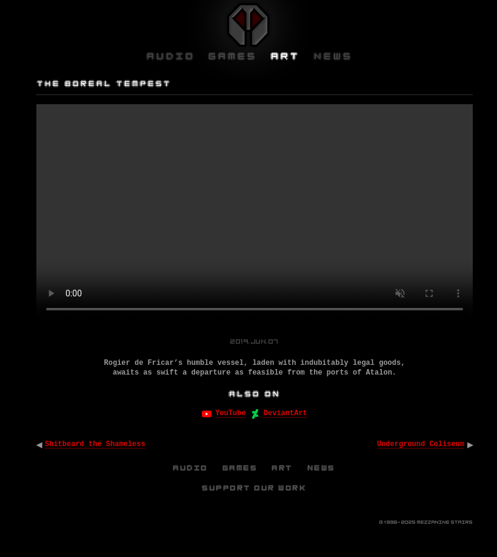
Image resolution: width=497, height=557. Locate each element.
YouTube (230, 413)
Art (282, 467)
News (322, 467)
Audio (190, 467)
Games (240, 467)
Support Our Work (254, 487)
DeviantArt (285, 413)
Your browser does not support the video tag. (254, 213)
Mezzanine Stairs (445, 522)
